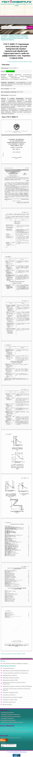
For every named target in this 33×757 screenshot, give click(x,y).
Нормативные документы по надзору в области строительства (14, 683)
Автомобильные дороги (8, 668)
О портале (4, 18)
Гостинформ (4, 35)
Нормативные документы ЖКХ (10, 680)
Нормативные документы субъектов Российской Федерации (17, 686)
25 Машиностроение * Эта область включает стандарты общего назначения (14, 37)
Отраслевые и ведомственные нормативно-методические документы (16, 689)
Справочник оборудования (7, 712)
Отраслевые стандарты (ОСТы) (10, 692)
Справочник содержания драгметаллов (10, 714)
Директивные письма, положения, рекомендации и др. (16, 670)
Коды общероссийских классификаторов (11, 716)
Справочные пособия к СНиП (10, 699)
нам (7, 730)
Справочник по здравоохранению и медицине (12, 722)
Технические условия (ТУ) (9, 695)
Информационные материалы (10, 675)
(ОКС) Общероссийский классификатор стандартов (15, 663)
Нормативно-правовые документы (11, 677)
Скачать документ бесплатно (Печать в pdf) (19, 61)
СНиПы (18, 18)
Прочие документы (7, 704)
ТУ (28, 18)
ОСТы (23, 18)
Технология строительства (9, 702)
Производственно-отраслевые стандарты (12, 697)
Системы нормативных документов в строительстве (15, 673)
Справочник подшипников (7, 718)
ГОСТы (11, 18)
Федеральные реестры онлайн (8, 720)
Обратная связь (13, 22)
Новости (3, 22)
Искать (30, 27)
